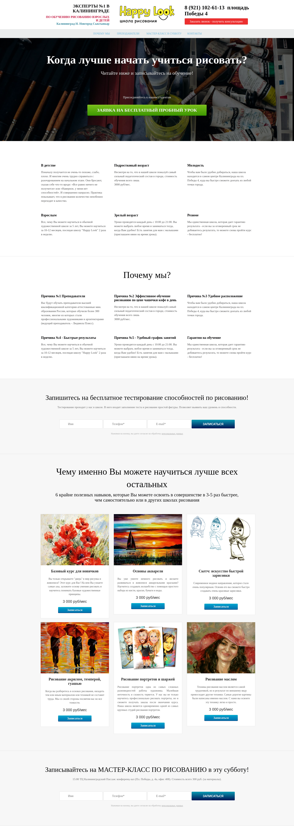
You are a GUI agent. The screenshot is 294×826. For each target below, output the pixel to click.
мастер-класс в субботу (164, 33)
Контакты (194, 33)
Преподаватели (128, 33)
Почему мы (101, 33)
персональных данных (172, 433)
